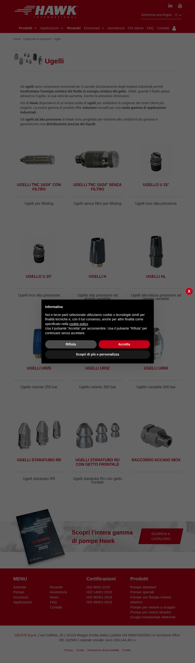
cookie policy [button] (78, 324)
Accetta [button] (124, 344)
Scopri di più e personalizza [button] (97, 354)
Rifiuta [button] (71, 344)
